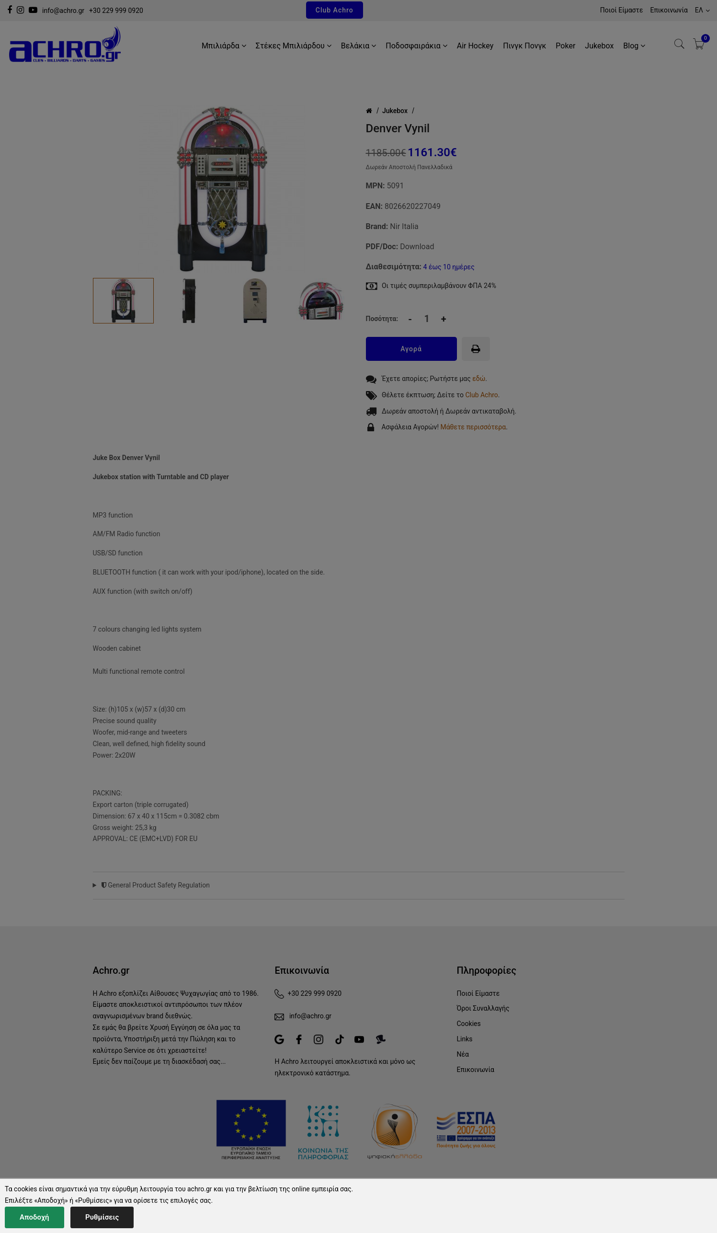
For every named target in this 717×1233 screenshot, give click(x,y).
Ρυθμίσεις (102, 1217)
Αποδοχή (34, 1217)
